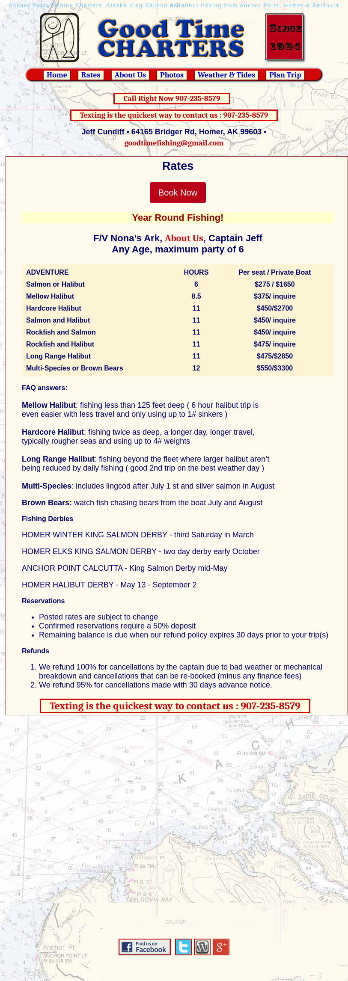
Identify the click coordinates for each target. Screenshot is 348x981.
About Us (130, 75)
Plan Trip (285, 75)
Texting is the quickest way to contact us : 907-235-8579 (174, 115)
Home (57, 75)
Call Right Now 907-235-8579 (171, 98)
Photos (172, 75)
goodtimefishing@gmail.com (174, 143)
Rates (91, 75)
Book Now (177, 192)
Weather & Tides (226, 75)
